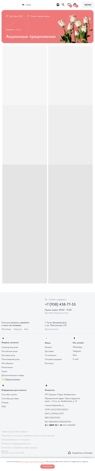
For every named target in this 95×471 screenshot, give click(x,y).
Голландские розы (10, 347)
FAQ (4, 406)
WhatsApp (77, 347)
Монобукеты (7, 363)
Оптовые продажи (53, 359)
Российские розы (10, 351)
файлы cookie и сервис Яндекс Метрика (32, 461)
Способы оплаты (9, 394)
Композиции (7, 367)
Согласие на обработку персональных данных (19, 449)
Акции (4, 371)
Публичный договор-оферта (15, 431)
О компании (50, 355)
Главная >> (10, 29)
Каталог (48, 347)
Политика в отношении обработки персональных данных (28, 435)
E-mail (76, 359)
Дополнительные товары (13, 375)
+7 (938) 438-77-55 (60, 304)
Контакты (49, 363)
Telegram (77, 351)
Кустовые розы (8, 355)
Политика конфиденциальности (16, 443)
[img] (10, 5)
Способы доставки (10, 398)
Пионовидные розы (11, 359)
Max (26, 329)
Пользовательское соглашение (16, 439)
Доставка (49, 351)
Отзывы (5, 402)
